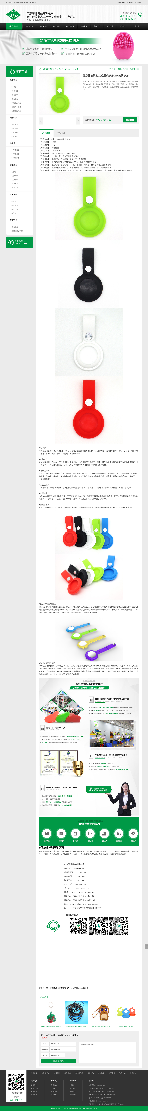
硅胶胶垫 (15, 95)
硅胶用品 (13, 80)
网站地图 (122, 2)
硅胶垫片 (15, 205)
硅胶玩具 (15, 184)
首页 (119, 69)
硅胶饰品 (13, 165)
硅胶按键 (13, 220)
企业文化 (73, 1088)
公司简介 (73, 1085)
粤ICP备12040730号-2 (90, 1108)
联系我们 (130, 2)
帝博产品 (21, 71)
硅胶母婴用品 (16, 111)
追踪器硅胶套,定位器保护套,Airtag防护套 (60, 69)
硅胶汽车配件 (16, 107)
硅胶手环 (15, 180)
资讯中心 (123, 26)
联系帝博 (136, 26)
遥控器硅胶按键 (17, 231)
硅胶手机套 (15, 150)
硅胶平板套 (15, 154)
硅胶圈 (14, 201)
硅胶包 (14, 172)
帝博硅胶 (15, 26)
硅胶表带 (15, 176)
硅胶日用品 (70, 26)
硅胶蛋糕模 (15, 136)
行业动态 (54, 1088)
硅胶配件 (43, 26)
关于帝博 (110, 26)
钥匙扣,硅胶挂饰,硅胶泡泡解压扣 (51, 1026)
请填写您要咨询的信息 (107, 1052)
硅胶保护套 (29, 26)
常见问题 (54, 1091)
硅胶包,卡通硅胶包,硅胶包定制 (101, 1026)
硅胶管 (14, 213)
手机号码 (44, 1049)
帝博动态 (54, 1085)
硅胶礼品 (15, 188)
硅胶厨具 (56, 26)
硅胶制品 (84, 26)
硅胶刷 (14, 87)
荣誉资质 (73, 1094)
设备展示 (73, 1091)
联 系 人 (44, 1043)
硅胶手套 (15, 99)
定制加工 (97, 26)
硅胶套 (13, 143)
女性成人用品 (16, 103)
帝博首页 (34, 1073)
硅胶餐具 (15, 124)
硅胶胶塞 (15, 209)
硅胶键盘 (15, 227)
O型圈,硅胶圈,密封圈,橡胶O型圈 (76, 1026)
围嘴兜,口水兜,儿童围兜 (126, 1026)
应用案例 (54, 1094)
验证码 (44, 1054)
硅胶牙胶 (15, 91)
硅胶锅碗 (15, 132)
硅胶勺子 (15, 128)
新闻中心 (54, 1081)
